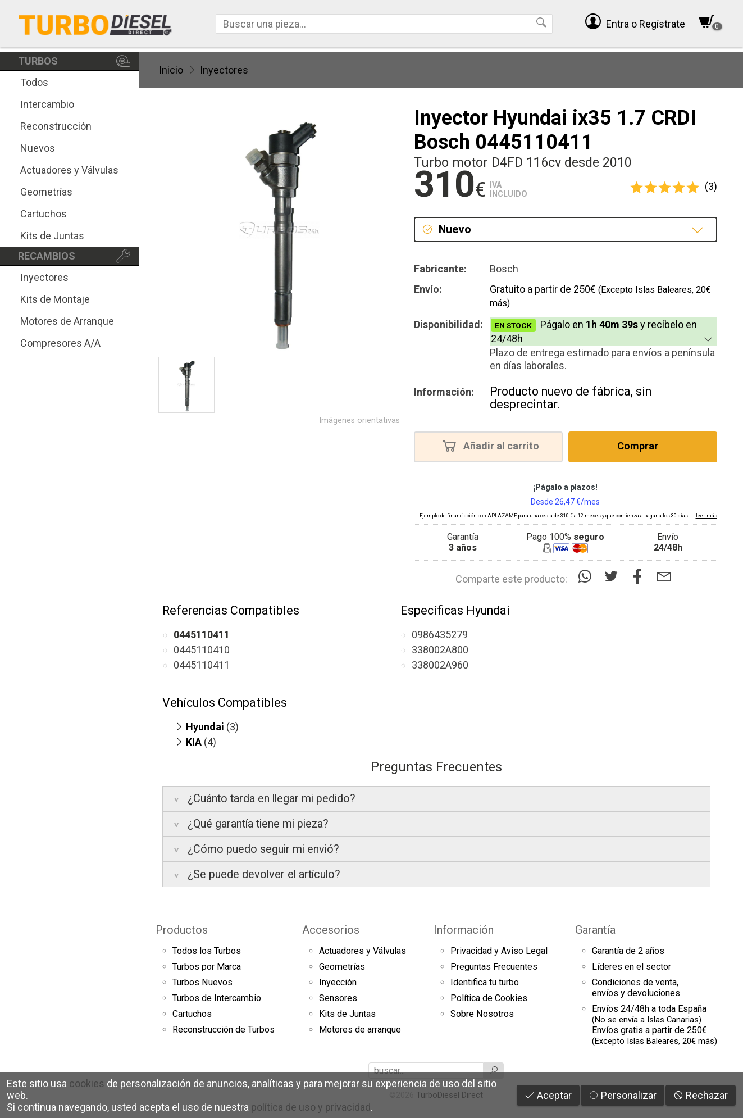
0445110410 (202, 650)
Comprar (641, 446)
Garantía (595, 930)
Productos (182, 930)
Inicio (171, 70)
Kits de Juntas (52, 236)
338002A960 (440, 665)
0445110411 (202, 665)
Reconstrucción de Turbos (223, 1029)
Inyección (338, 982)
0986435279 (440, 634)
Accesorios (330, 930)
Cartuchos (43, 214)
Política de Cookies (488, 998)
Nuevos (37, 148)
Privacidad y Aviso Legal (499, 951)
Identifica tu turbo (484, 982)
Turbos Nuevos (202, 982)
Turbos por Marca (206, 966)
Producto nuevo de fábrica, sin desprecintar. (570, 398)
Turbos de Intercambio (216, 998)
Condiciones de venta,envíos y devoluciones (636, 987)
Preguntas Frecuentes (493, 966)
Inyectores (44, 277)
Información (464, 930)
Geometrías (46, 192)
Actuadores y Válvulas (69, 170)
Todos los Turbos (206, 951)
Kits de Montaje (55, 299)
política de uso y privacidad (311, 1107)
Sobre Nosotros (482, 1013)
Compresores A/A (60, 343)
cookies (86, 1083)
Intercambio (47, 104)
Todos (34, 82)
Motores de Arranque (67, 321)
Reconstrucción (56, 126)
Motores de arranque (360, 1029)
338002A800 (440, 650)
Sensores (338, 998)
